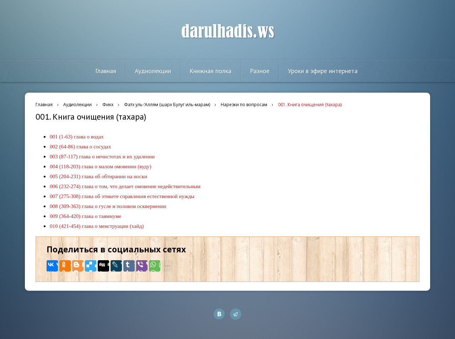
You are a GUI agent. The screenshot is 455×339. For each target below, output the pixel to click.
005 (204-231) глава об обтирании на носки (98, 176)
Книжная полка (210, 71)
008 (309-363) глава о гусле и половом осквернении (108, 206)
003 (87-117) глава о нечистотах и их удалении (102, 156)
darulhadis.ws (227, 31)
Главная (105, 71)
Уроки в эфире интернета (323, 71)
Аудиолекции (153, 71)
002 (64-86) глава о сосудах (80, 146)
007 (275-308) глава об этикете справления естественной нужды (122, 196)
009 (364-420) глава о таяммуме (85, 216)
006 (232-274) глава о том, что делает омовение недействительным (125, 186)
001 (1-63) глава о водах (76, 137)
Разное (259, 71)
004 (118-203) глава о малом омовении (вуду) (100, 166)
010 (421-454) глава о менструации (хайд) (97, 226)
